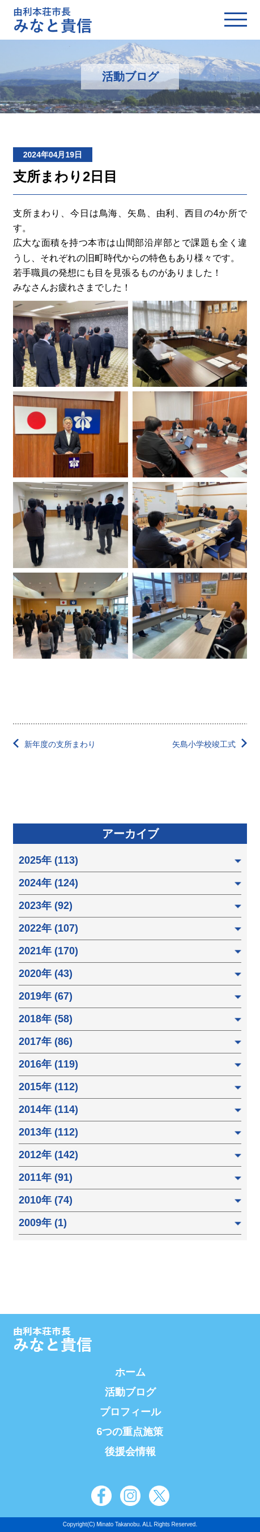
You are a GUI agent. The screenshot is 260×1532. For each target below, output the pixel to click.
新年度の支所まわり (60, 744)
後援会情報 (130, 1451)
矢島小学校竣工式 (204, 744)
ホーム (130, 1372)
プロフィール (130, 1412)
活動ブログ (130, 1392)
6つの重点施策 (129, 1431)
